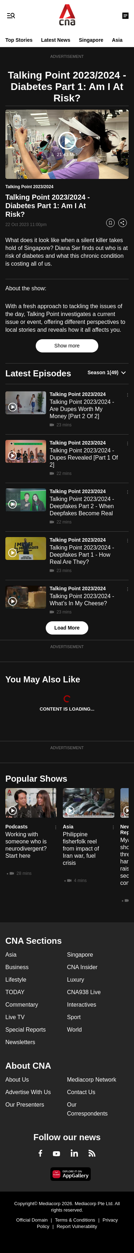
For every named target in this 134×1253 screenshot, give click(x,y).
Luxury (75, 980)
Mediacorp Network (91, 1080)
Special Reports (25, 1030)
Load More (67, 628)
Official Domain (32, 1220)
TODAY (15, 992)
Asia (117, 40)
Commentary (21, 1005)
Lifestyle (15, 980)
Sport (74, 1017)
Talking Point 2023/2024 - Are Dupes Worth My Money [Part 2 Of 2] (82, 409)
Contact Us (81, 1092)
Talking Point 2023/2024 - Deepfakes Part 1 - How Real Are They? (82, 555)
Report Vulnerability (77, 1226)
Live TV (15, 1017)
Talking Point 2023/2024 (78, 394)
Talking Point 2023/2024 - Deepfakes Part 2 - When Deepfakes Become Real (82, 506)
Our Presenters (24, 1105)
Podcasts (16, 827)
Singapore (91, 40)
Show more (67, 346)
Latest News (55, 40)
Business (17, 967)
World (74, 1030)
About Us (17, 1080)
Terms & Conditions (75, 1220)
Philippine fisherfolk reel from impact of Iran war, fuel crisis (81, 848)
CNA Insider (82, 967)
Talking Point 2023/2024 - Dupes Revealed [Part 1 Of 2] (84, 457)
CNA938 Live (84, 992)
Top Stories (19, 40)
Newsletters (20, 1042)
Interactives (81, 1005)
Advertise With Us (28, 1092)
